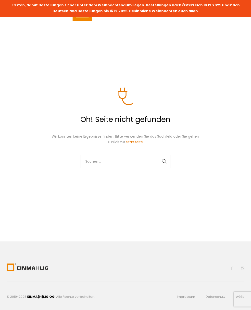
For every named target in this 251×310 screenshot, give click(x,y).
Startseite (134, 142)
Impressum (186, 296)
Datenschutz (216, 296)
